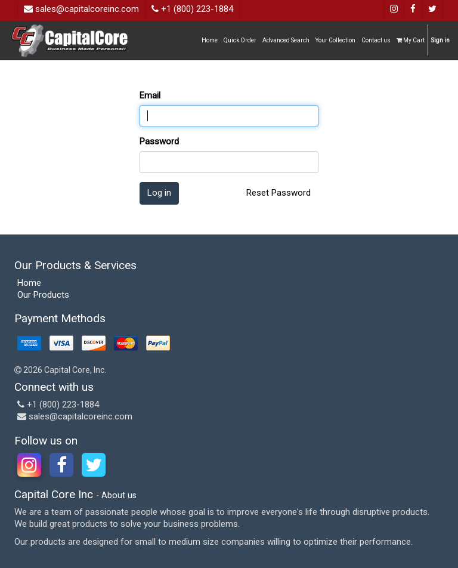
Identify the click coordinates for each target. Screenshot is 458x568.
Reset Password (278, 192)
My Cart (411, 40)
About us (119, 495)
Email (150, 95)
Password (159, 141)
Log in (159, 192)
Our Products (43, 294)
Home (29, 282)
